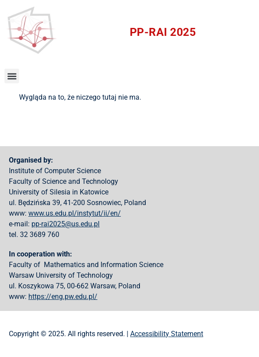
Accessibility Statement (166, 334)
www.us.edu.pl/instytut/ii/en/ (74, 213)
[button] (11, 76)
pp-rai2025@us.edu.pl (65, 224)
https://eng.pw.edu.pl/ (62, 296)
